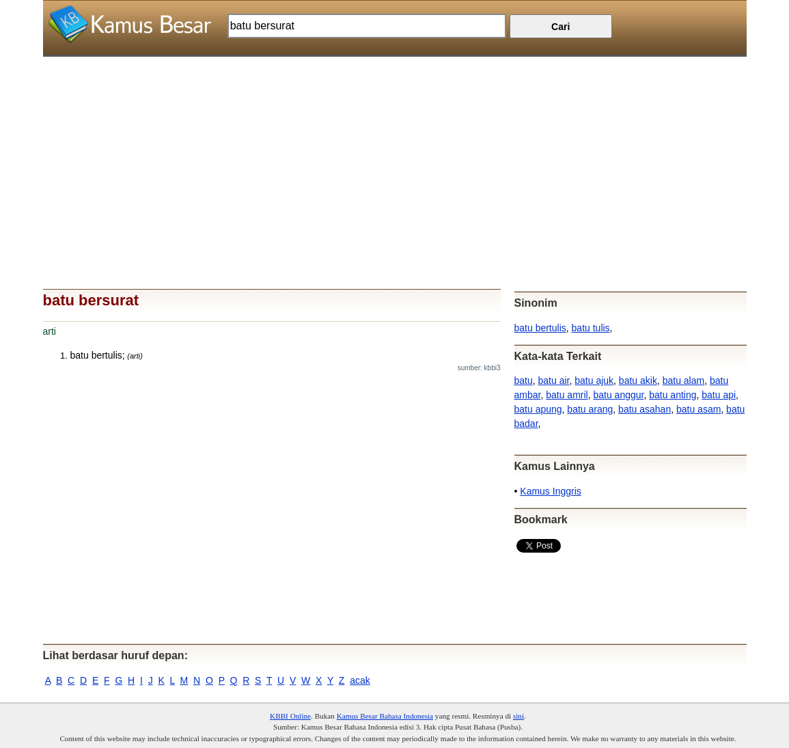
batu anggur (618, 394)
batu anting (672, 394)
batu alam (683, 380)
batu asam (698, 409)
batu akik (638, 380)
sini (518, 716)
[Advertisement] (395, 152)
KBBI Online (290, 716)
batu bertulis (540, 327)
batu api (719, 394)
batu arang (590, 409)
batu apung (538, 409)
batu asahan (644, 409)
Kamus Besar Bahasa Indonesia (385, 716)
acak (360, 680)
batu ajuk (594, 380)
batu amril (566, 394)
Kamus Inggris (550, 491)
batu (523, 380)
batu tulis (591, 327)
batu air (554, 380)
